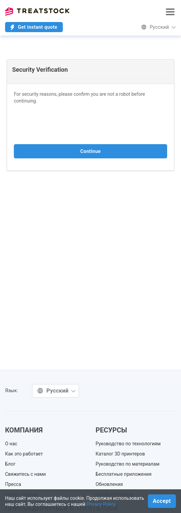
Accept (162, 501)
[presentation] (65, 124)
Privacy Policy (100, 504)
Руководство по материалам (127, 464)
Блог (10, 464)
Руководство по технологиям (128, 443)
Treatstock (37, 11)
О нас (11, 443)
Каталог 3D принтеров (120, 453)
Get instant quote (33, 27)
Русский (158, 27)
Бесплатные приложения (124, 474)
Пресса (13, 484)
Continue (90, 151)
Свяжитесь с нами (25, 474)
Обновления (109, 484)
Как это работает (24, 453)
